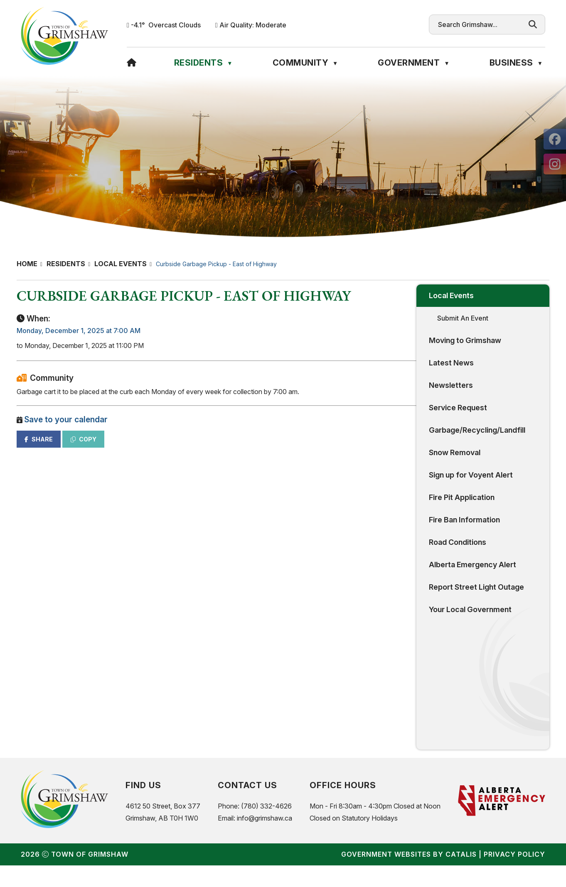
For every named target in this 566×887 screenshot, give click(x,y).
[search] (479, 24)
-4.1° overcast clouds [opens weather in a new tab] (166, 25)
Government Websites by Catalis (409, 876)
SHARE (184, 447)
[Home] (132, 63)
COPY (229, 447)
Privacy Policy (514, 876)
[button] (533, 24)
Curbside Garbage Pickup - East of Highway (216, 263)
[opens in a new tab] (555, 139)
